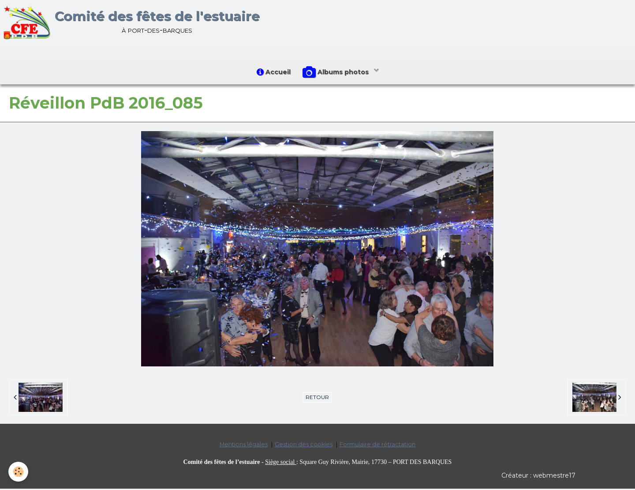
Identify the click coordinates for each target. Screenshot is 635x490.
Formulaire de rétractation (377, 446)
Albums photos (337, 73)
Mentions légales (244, 446)
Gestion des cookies (303, 446)
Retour (317, 399)
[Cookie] (19, 472)
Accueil (273, 73)
